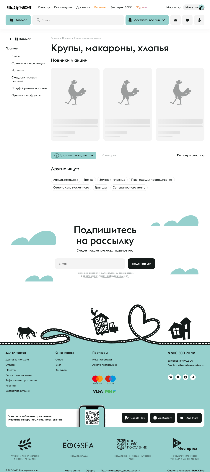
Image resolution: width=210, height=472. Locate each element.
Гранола (101, 187)
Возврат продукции (18, 390)
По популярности (189, 155)
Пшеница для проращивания (151, 179)
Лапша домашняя (65, 179)
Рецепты (11, 385)
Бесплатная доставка (19, 375)
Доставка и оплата (17, 359)
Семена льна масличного (71, 187)
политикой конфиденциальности (111, 276)
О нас (59, 359)
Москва (171, 7)
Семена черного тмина (129, 187)
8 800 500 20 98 (181, 353)
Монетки (11, 369)
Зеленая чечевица (112, 179)
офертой (87, 276)
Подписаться (141, 263)
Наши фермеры (102, 359)
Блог (58, 364)
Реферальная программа (21, 380)
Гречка (89, 179)
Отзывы (10, 364)
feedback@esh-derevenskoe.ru (186, 365)
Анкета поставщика (104, 364)
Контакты (61, 369)
